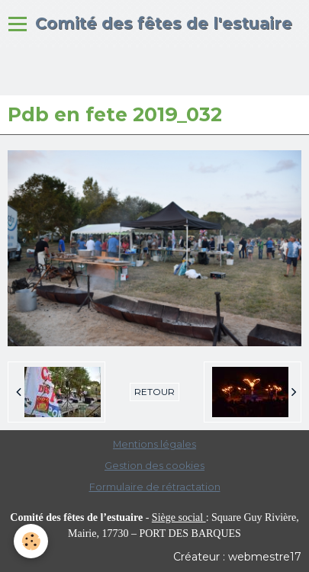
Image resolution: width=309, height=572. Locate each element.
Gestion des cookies (154, 465)
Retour (154, 391)
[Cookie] (31, 541)
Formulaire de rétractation (154, 487)
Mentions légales (154, 444)
